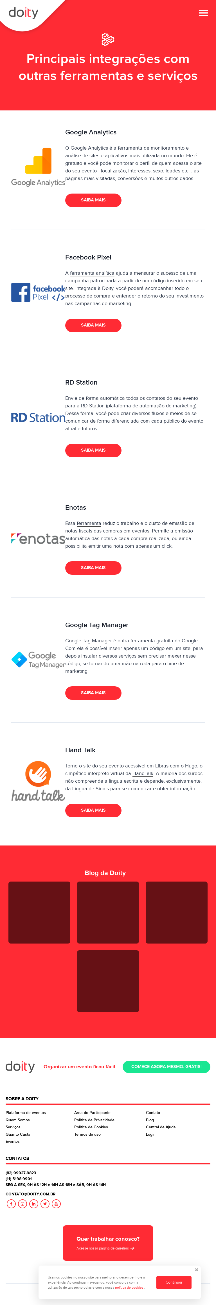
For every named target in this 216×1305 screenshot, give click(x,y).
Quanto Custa (18, 1134)
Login (151, 1134)
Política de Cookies (91, 1127)
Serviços (13, 1127)
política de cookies (129, 1288)
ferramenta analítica (92, 273)
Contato (153, 1112)
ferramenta (89, 523)
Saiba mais (93, 200)
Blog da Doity (105, 873)
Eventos (13, 1141)
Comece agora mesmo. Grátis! (166, 1066)
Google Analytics (89, 148)
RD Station (93, 406)
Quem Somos (18, 1120)
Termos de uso (87, 1134)
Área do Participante (92, 1112)
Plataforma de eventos (26, 1112)
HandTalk (142, 773)
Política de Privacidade (94, 1120)
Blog (150, 1120)
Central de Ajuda (161, 1127)
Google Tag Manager (88, 641)
